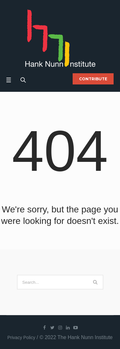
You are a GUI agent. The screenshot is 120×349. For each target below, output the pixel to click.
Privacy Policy (21, 337)
